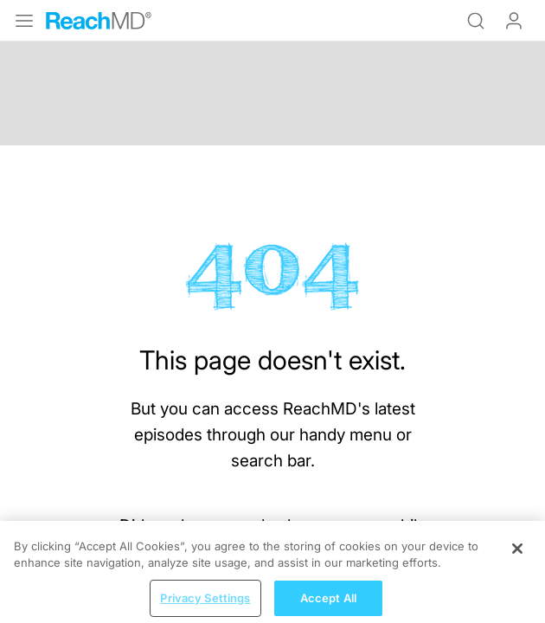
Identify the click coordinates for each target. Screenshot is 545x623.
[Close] (517, 558)
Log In (513, 20)
